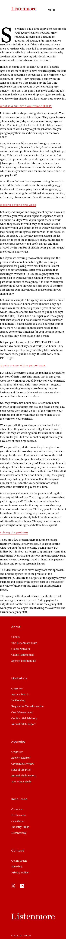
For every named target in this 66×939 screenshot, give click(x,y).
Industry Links (20, 827)
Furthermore (18, 815)
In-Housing (18, 700)
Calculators (17, 821)
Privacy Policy (20, 872)
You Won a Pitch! (21, 781)
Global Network (20, 649)
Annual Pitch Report (23, 724)
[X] (13, 886)
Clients (15, 637)
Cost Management (22, 712)
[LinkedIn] (22, 886)
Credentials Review (22, 763)
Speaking (16, 866)
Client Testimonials (22, 654)
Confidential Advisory (24, 718)
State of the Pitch (21, 769)
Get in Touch (19, 860)
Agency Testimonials (23, 660)
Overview (17, 688)
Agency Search (20, 694)
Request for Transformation (27, 706)
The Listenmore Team (24, 643)
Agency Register (20, 757)
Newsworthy (18, 833)
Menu (51, 9)
